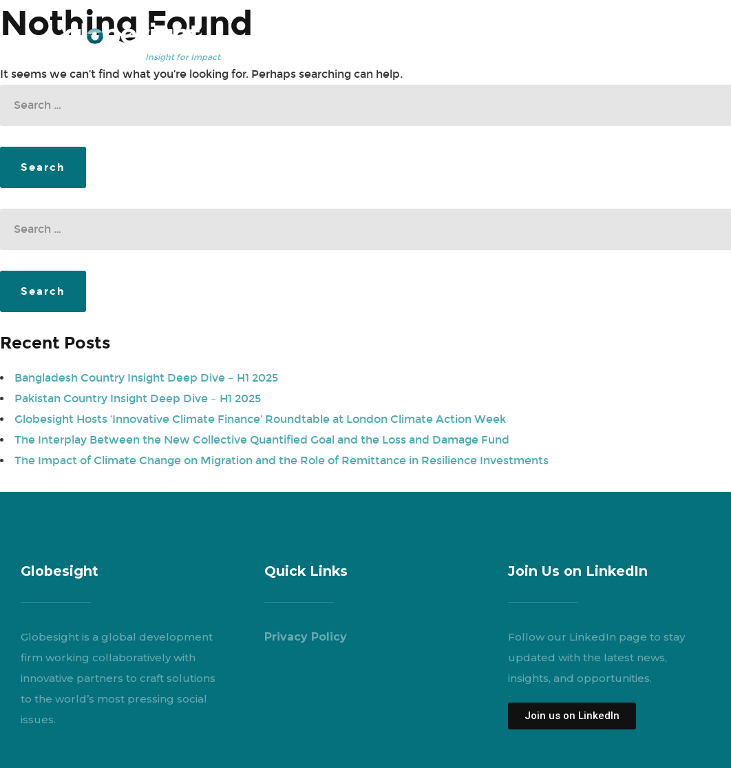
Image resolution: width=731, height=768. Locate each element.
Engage (630, 34)
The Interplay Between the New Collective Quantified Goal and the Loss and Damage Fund (261, 439)
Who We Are (291, 34)
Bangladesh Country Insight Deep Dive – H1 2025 (146, 377)
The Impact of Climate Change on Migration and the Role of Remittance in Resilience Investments (281, 460)
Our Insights (461, 34)
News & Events (552, 34)
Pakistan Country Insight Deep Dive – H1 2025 (137, 398)
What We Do (376, 34)
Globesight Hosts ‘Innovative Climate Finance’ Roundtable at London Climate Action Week (260, 419)
